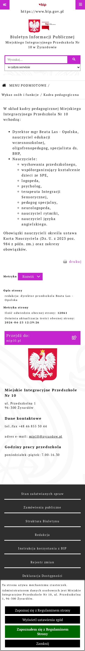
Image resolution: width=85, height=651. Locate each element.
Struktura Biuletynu (42, 521)
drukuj (75, 261)
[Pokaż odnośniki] (5, 5)
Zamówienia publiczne (42, 507)
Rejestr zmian (42, 562)
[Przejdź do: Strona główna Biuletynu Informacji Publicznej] (4, 85)
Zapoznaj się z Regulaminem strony (42, 610)
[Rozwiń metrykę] (30, 276)
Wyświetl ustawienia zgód (42, 620)
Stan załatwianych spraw (42, 494)
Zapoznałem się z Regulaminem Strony (42, 631)
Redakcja (42, 535)
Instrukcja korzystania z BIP (42, 548)
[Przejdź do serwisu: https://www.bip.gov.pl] (42, 7)
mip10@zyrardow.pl (46, 436)
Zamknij (42, 643)
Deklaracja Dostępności (42, 576)
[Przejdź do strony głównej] (42, 35)
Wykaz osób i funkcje (20, 95)
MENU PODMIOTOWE (27, 85)
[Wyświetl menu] (80, 5)
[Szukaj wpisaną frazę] (74, 59)
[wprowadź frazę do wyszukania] (36, 59)
